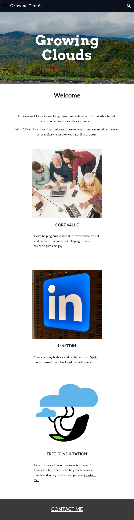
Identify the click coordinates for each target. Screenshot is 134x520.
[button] (5, 6)
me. (36, 480)
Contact (90, 475)
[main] (67, 48)
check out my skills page (75, 362)
